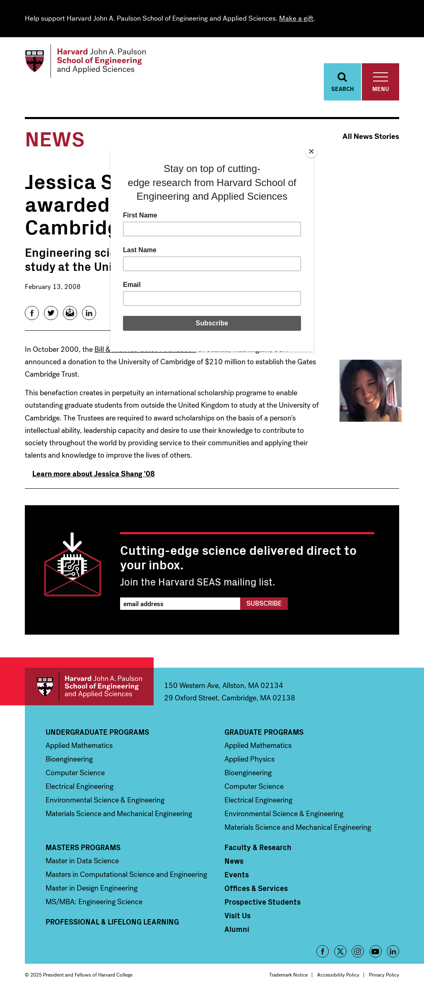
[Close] (311, 151)
